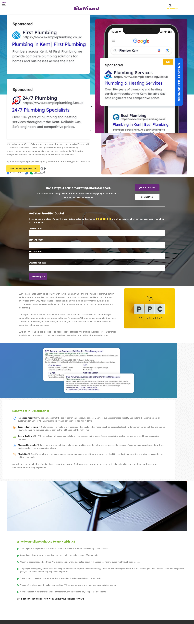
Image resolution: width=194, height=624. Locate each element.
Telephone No (97, 256)
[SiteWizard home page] (86, 8)
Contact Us (147, 197)
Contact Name (97, 233)
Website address (97, 267)
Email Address (97, 244)
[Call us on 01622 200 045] (176, 9)
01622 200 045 (147, 187)
